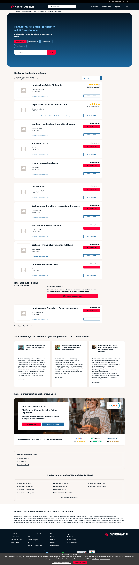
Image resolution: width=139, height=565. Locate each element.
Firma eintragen (15, 542)
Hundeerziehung (23, 458)
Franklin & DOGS (40, 143)
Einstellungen (41, 534)
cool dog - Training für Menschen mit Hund (52, 245)
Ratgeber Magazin (16, 539)
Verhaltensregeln (33, 539)
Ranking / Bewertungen (35, 545)
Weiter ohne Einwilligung (61, 562)
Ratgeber (117, 7)
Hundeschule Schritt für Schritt (47, 85)
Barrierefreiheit (54, 545)
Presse (52, 537)
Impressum (70, 534)
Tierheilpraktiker (23, 465)
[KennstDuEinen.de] (22, 6)
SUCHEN (51, 52)
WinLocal (70, 537)
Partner (52, 539)
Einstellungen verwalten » (101, 559)
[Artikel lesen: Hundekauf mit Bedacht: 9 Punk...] (57, 350)
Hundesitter (21, 461)
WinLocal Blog (71, 539)
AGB (29, 537)
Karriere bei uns (72, 542)
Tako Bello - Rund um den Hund (47, 225)
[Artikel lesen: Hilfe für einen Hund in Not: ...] (94, 350)
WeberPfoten (38, 186)
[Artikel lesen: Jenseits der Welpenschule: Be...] (21, 350)
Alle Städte (94, 7)
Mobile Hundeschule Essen (45, 163)
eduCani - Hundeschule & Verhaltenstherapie (53, 124)
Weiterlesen (21, 379)
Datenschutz (31, 534)
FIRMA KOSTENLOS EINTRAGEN (72, 296)
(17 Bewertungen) (94, 87)
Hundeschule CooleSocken (45, 264)
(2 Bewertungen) (95, 106)
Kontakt (52, 542)
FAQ (29, 542)
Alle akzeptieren (80, 562)
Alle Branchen (106, 7)
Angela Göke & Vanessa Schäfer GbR (49, 104)
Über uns (53, 534)
